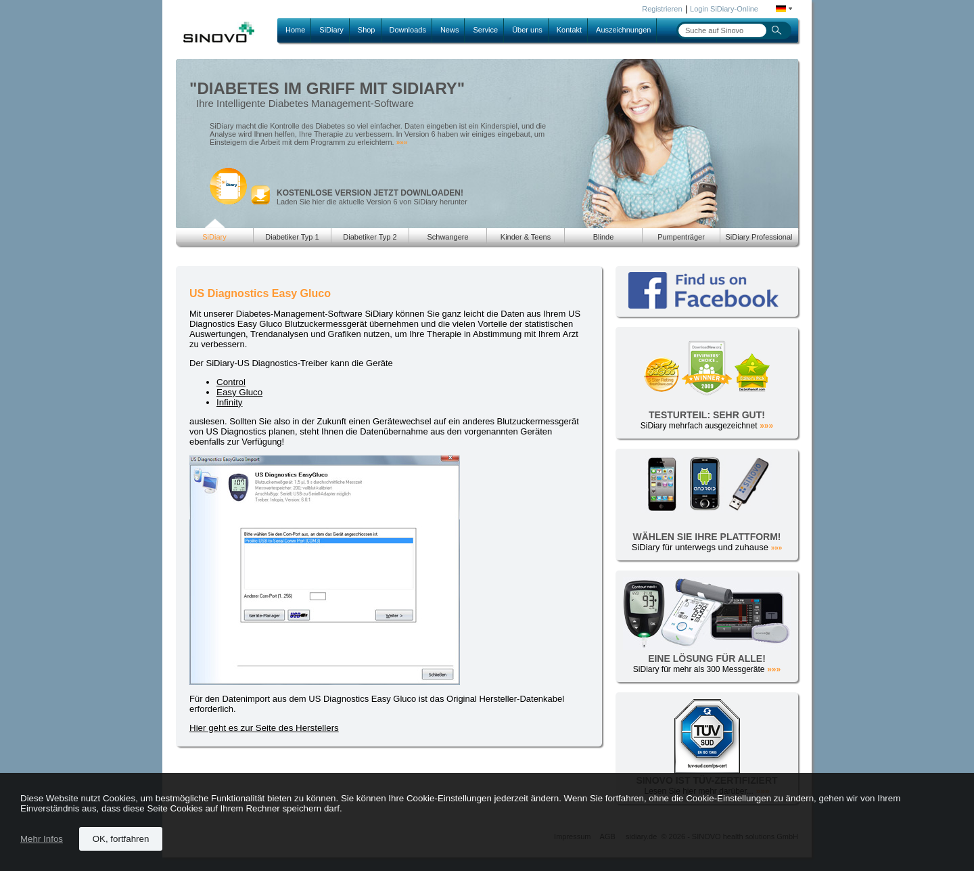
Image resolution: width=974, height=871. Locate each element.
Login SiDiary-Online (724, 9)
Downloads (408, 30)
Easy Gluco (239, 392)
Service (485, 30)
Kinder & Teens (526, 237)
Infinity (229, 402)
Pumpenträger (681, 237)
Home (295, 30)
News (449, 30)
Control (231, 382)
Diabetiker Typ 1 (292, 237)
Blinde (603, 237)
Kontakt (569, 30)
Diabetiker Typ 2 (369, 237)
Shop (366, 30)
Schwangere (447, 237)
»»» (402, 142)
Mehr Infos (41, 839)
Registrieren (662, 9)
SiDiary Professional (758, 237)
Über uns (527, 30)
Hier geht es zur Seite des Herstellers (264, 728)
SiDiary (331, 30)
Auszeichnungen (623, 30)
